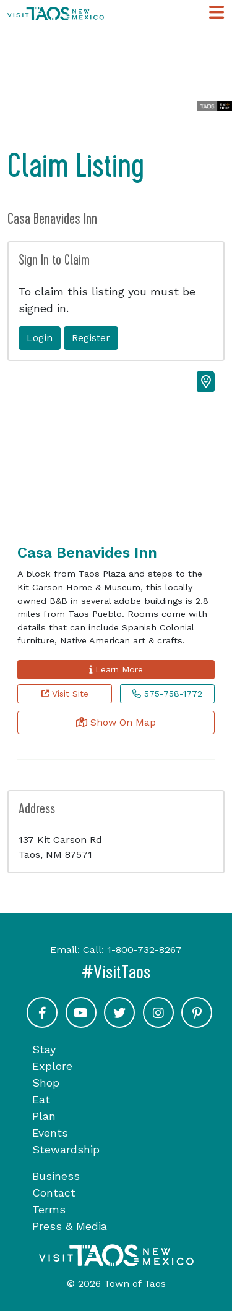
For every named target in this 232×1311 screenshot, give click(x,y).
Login (40, 338)
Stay (44, 1049)
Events (50, 1132)
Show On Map (116, 722)
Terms (49, 1209)
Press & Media (69, 1226)
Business (56, 1175)
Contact (53, 1192)
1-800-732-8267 (144, 950)
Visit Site (64, 693)
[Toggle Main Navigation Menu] (216, 13)
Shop (45, 1082)
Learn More (116, 669)
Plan (44, 1115)
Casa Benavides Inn (87, 552)
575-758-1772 (167, 693)
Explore (52, 1065)
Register (91, 338)
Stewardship (66, 1149)
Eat (41, 1099)
